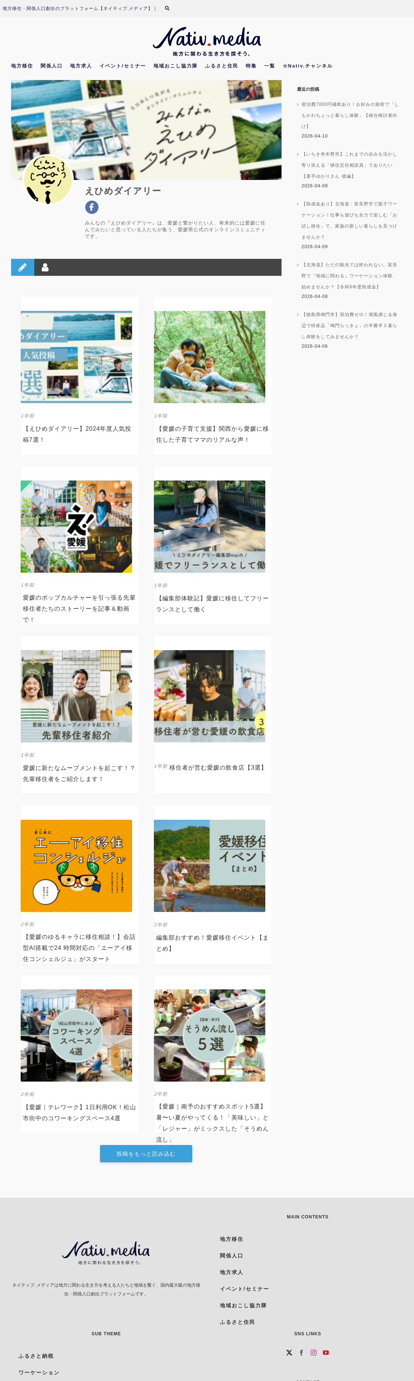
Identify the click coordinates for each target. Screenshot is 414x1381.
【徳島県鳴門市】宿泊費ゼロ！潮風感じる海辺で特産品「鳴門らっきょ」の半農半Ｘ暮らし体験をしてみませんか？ (349, 325)
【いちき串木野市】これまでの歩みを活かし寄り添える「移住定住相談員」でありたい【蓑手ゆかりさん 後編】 (349, 165)
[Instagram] (314, 1353)
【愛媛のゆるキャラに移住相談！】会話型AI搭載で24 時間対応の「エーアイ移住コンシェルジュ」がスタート (79, 948)
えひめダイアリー (123, 191)
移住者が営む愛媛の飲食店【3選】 (218, 767)
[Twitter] (289, 1353)
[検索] (172, 8)
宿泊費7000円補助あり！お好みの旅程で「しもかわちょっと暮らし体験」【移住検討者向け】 (350, 115)
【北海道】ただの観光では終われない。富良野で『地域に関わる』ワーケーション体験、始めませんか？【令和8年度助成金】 (349, 275)
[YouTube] (326, 1353)
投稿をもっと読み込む (146, 1154)
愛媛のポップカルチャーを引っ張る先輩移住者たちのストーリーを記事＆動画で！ (79, 608)
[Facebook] (302, 1353)
